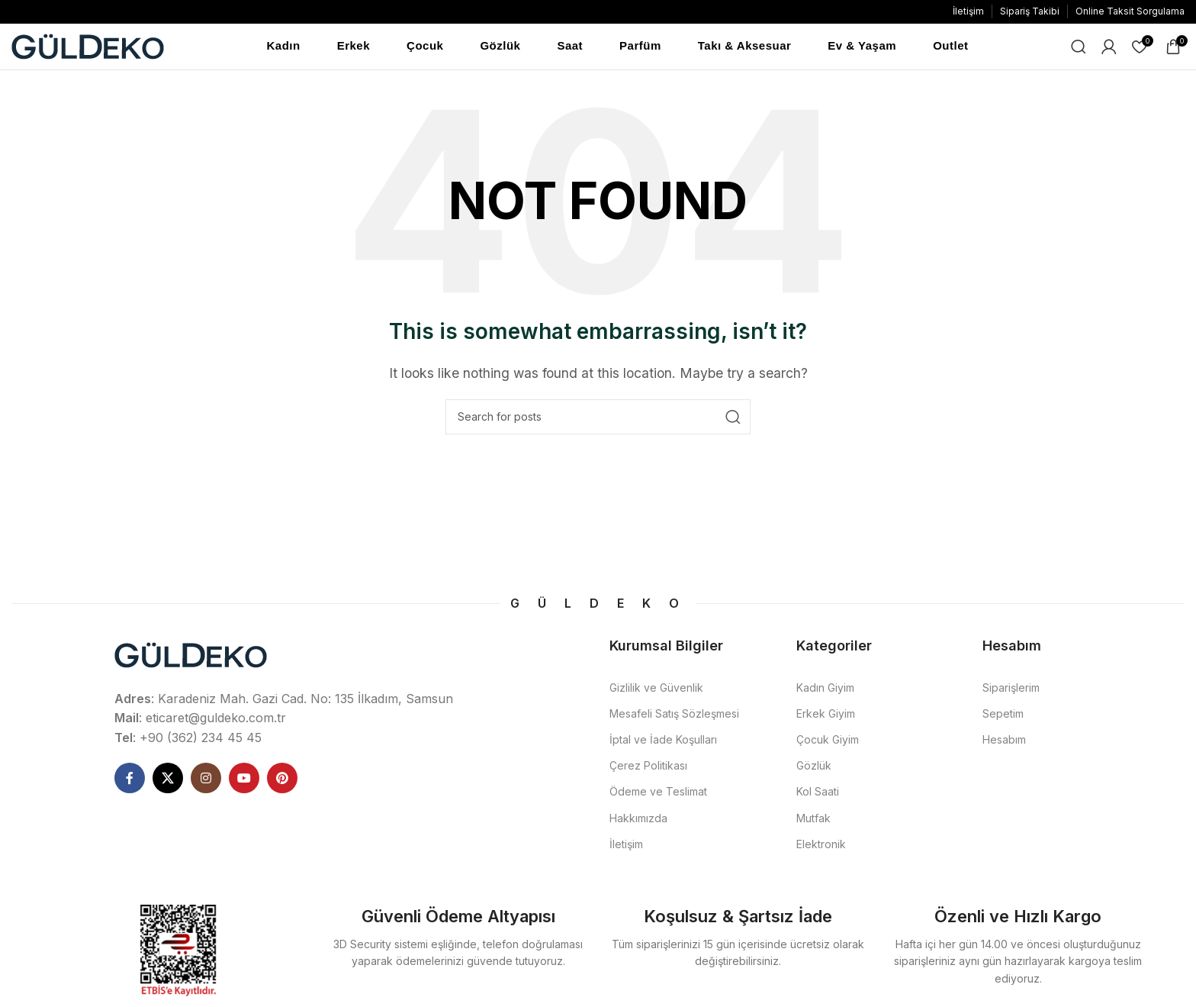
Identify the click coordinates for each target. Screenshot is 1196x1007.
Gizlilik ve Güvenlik (656, 695)
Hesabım (1004, 747)
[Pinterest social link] (282, 785)
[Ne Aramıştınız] (1078, 50)
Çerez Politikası (648, 773)
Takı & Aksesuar (745, 49)
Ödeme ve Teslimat (658, 798)
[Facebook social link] (129, 785)
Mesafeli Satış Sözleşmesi (674, 721)
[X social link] (168, 785)
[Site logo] (87, 48)
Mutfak (813, 825)
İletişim (626, 851)
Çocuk (425, 49)
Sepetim (1003, 721)
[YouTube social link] (244, 785)
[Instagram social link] (206, 785)
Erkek (353, 49)
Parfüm (640, 49)
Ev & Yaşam (862, 49)
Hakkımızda (638, 825)
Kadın (284, 49)
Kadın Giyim (825, 695)
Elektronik (821, 851)
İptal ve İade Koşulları (663, 747)
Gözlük (500, 49)
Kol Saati (817, 798)
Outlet (950, 49)
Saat (570, 49)
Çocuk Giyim (827, 747)
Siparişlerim (1011, 695)
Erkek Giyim (825, 721)
